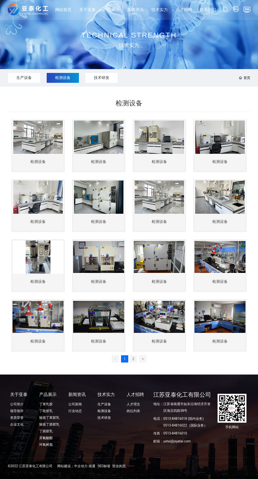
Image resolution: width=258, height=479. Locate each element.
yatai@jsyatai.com (177, 441)
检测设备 (63, 77)
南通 (92, 466)
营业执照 (119, 466)
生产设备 (24, 77)
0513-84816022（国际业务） (185, 425)
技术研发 (101, 77)
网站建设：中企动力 (72, 466)
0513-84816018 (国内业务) (183, 419)
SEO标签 (104, 466)
